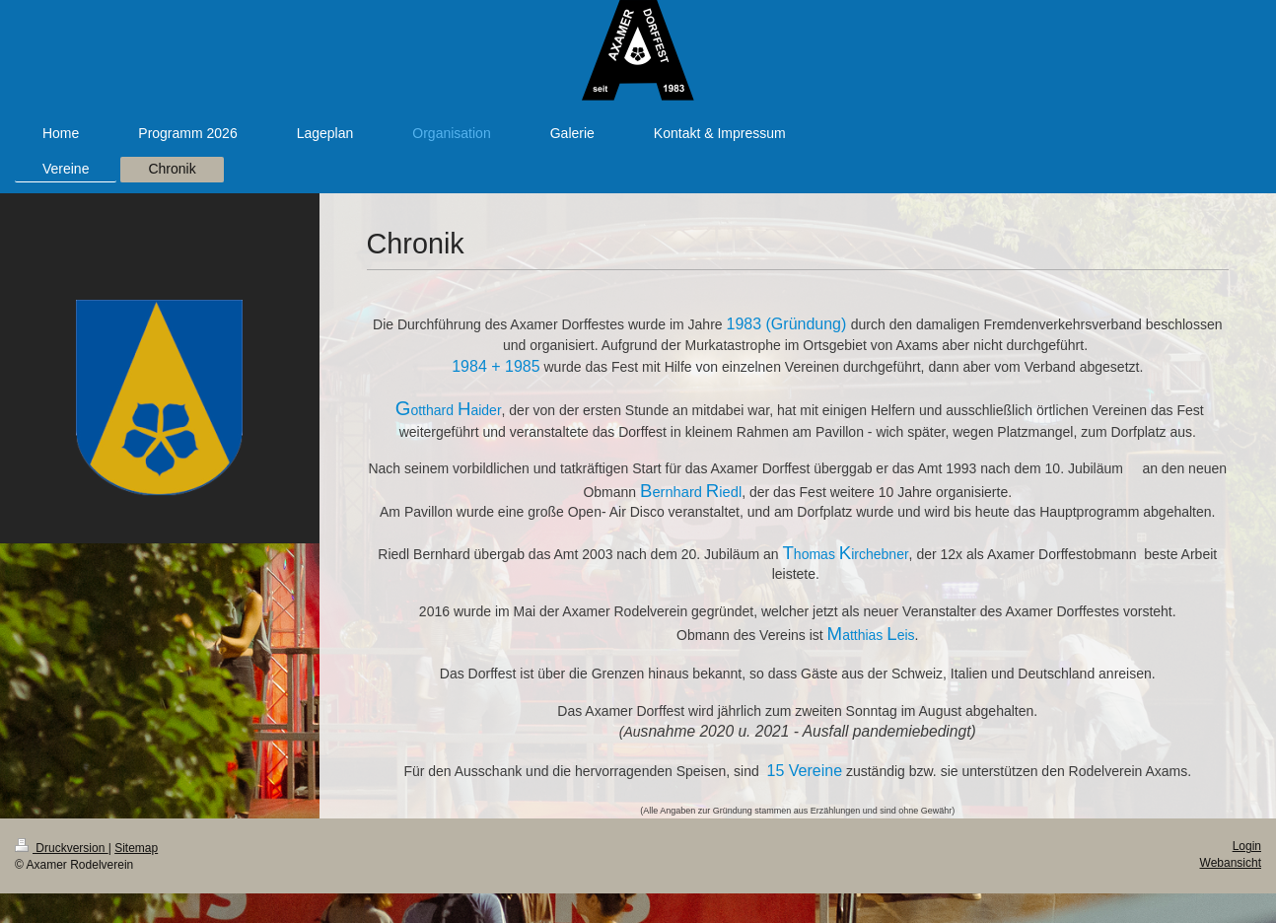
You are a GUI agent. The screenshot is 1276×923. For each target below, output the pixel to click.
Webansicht (1230, 863)
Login (1247, 846)
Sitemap (136, 848)
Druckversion (61, 848)
